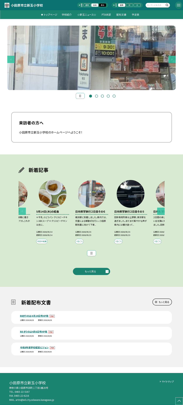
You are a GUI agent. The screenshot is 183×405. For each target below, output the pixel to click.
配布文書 (121, 14)
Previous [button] (11, 59)
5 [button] (114, 96)
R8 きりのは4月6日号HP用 (34, 331)
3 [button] (102, 96)
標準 (121, 5)
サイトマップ (168, 381)
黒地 (102, 5)
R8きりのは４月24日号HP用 (34, 316)
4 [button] (108, 96)
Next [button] (172, 59)
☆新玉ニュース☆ (86, 14)
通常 (87, 5)
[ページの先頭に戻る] (179, 401)
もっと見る (90, 271)
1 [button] (90, 96)
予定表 (135, 14)
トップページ (50, 14)
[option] (91, 58)
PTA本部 (106, 14)
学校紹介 (67, 14)
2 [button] (96, 96)
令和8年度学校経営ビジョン (34, 347)
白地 (95, 5)
